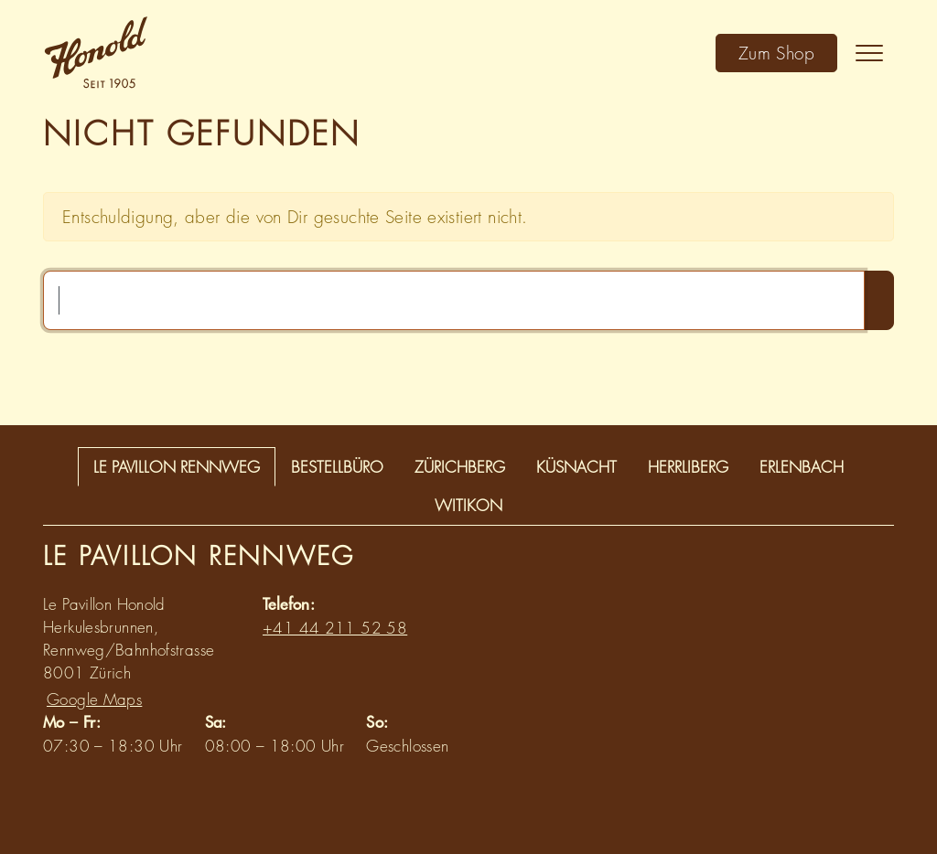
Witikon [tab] (468, 505)
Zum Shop (776, 53)
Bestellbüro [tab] (337, 466)
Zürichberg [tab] (460, 466)
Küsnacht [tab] (576, 466)
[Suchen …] (454, 300)
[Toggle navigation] (869, 53)
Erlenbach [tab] (801, 466)
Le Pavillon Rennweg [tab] (176, 466)
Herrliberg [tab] (688, 466)
